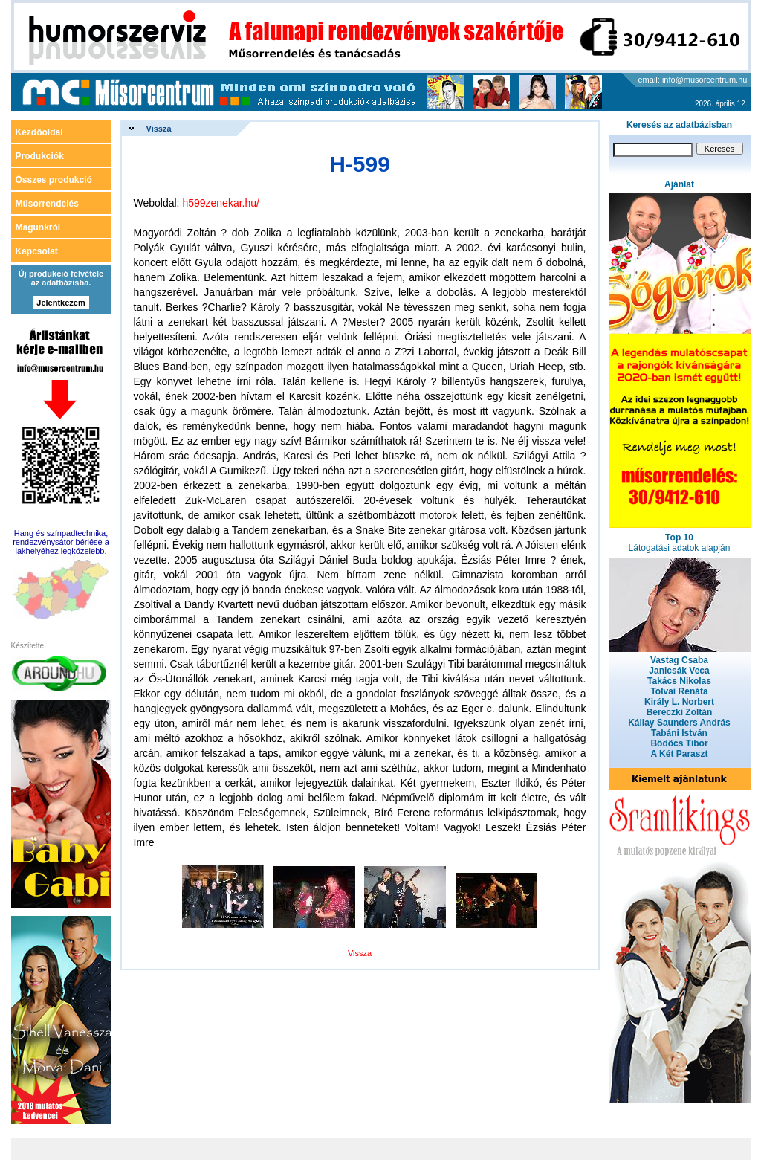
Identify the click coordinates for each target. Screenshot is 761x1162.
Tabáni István (679, 733)
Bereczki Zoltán (680, 712)
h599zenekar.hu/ (220, 203)
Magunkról (38, 227)
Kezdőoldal (39, 132)
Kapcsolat (37, 251)
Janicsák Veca (679, 670)
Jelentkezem (60, 302)
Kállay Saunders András (679, 722)
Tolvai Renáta (678, 691)
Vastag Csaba (679, 660)
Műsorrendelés (47, 203)
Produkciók (40, 156)
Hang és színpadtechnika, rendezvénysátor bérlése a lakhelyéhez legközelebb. (61, 542)
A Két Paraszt (679, 754)
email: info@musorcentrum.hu (693, 79)
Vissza (159, 128)
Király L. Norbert (679, 702)
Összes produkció (54, 180)
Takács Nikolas (679, 681)
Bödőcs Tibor (678, 743)
